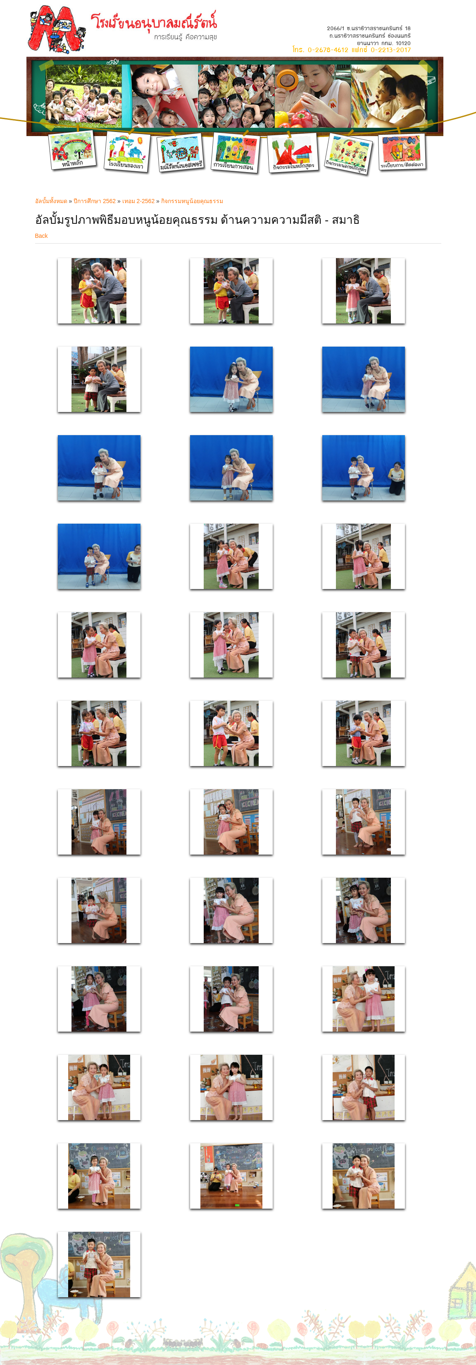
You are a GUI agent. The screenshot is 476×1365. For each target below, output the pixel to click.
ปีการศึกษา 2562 (95, 201)
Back (41, 235)
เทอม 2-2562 (138, 201)
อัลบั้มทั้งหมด (51, 201)
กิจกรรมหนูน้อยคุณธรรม (192, 201)
